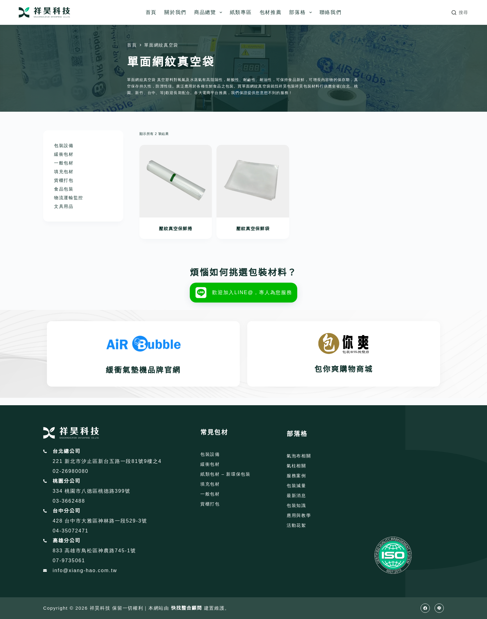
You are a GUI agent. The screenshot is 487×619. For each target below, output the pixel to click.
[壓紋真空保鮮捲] (175, 181)
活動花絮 (296, 525)
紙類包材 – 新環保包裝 (225, 474)
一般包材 (64, 162)
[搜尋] (460, 12)
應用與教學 (299, 515)
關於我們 (175, 12)
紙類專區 (241, 12)
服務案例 (296, 475)
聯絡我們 (331, 12)
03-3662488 (69, 501)
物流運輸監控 (68, 197)
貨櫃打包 (64, 180)
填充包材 (64, 171)
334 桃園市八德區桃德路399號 (91, 491)
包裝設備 (64, 145)
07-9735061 (69, 560)
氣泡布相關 (299, 455)
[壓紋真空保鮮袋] (252, 181)
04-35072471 (71, 530)
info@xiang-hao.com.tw (85, 570)
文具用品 (64, 206)
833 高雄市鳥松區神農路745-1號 (94, 550)
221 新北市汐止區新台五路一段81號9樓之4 (107, 461)
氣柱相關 (296, 465)
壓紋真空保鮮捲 (176, 228)
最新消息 (296, 495)
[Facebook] (425, 608)
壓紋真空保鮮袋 (253, 228)
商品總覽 (209, 12)
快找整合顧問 (186, 608)
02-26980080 (71, 471)
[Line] (439, 608)
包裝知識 (296, 505)
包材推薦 (271, 12)
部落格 (301, 12)
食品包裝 (64, 188)
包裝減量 (296, 485)
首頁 (151, 12)
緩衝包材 (64, 154)
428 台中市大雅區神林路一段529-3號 (100, 520)
